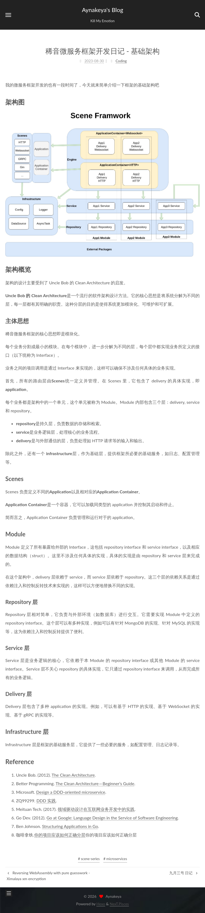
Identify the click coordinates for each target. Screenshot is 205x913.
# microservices (115, 859)
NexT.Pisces (119, 904)
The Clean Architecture (73, 774)
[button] (8, 15)
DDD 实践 (46, 800)
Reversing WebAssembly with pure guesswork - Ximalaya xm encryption (48, 876)
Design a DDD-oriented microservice (70, 791)
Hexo (100, 904)
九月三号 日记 (183, 873)
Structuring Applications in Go (70, 825)
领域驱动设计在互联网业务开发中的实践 (96, 808)
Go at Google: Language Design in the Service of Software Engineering (112, 817)
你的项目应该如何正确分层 (59, 834)
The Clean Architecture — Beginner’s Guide (95, 783)
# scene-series (89, 859)
